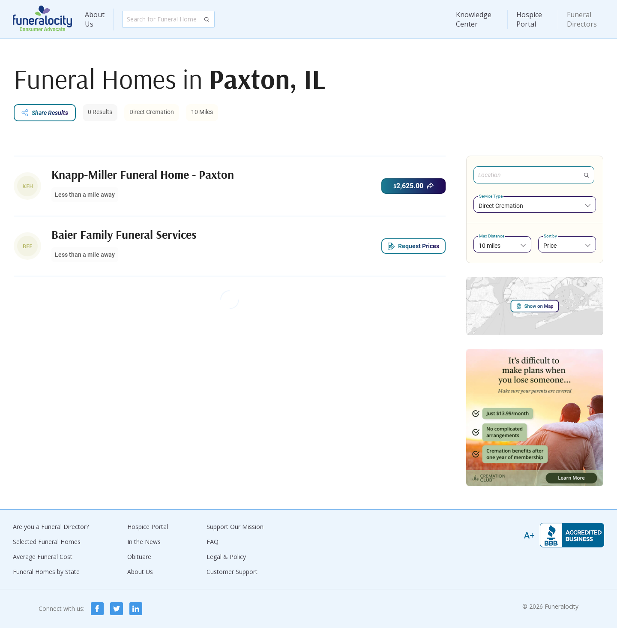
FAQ (213, 542)
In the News (144, 542)
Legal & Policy (226, 557)
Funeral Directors (582, 19)
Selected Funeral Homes (47, 542)
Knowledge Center (473, 19)
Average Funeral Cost (42, 557)
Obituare (139, 557)
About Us (95, 19)
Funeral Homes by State (46, 572)
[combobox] (535, 205)
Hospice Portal (529, 19)
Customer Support (232, 572)
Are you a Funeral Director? (51, 527)
